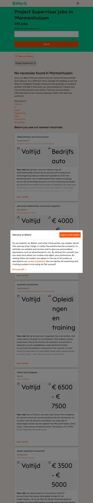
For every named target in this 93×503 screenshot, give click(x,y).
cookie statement (36, 261)
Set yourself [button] (19, 269)
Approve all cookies (70, 235)
